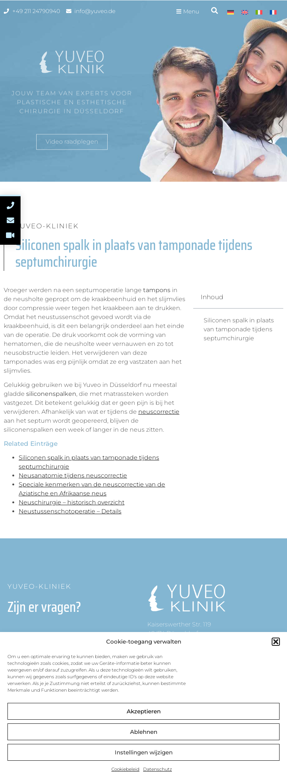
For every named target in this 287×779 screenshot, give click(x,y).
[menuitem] (230, 12)
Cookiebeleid (125, 769)
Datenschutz (157, 769)
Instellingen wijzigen (144, 752)
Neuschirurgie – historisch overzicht (71, 502)
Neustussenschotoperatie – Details (70, 511)
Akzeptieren (144, 711)
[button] (276, 641)
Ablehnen (143, 731)
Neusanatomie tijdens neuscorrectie (73, 475)
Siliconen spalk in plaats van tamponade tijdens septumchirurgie (239, 329)
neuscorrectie (158, 411)
